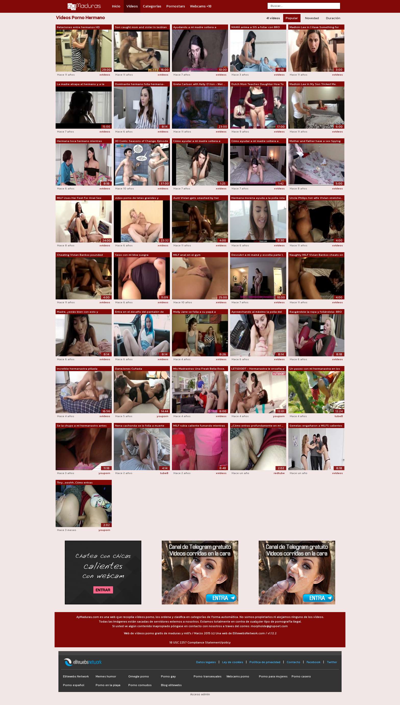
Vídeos (132, 6)
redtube (279, 473)
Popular (292, 18)
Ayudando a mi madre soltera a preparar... (194, 27)
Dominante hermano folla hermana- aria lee (139, 84)
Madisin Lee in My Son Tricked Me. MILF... (313, 84)
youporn (162, 416)
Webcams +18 (200, 6)
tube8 (339, 416)
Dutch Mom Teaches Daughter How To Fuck (257, 84)
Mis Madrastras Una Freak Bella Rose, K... (199, 369)
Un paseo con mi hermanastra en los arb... (315, 369)
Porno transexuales (207, 676)
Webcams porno (237, 676)
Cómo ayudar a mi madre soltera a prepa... (196, 141)
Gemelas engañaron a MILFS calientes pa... (316, 425)
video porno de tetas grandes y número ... (137, 198)
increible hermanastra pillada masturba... (77, 369)
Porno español (73, 685)
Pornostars (175, 6)
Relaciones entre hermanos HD (78, 27)
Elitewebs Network (76, 676)
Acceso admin (200, 694)
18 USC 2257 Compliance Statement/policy (200, 642)
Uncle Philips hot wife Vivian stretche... (316, 198)
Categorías (152, 6)
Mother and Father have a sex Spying (315, 141)
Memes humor (106, 676)
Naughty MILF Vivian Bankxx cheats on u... (316, 255)
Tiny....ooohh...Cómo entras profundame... (75, 482)
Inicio (116, 6)
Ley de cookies (232, 662)
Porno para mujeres (273, 676)
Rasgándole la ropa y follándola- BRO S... (316, 312)
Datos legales (206, 662)
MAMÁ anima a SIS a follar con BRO (255, 27)
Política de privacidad (264, 662)
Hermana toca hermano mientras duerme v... (79, 141)
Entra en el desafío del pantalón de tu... (139, 312)
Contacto (293, 662)
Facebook (313, 662)
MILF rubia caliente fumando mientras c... (199, 425)
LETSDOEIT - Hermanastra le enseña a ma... (257, 369)
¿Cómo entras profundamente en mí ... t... (257, 425)
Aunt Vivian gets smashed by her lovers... (196, 198)
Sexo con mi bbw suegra (131, 255)
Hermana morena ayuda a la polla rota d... (258, 198)
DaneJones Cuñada (128, 369)
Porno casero (301, 676)
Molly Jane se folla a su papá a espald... (194, 312)
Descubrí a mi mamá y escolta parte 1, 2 (257, 255)
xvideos (104, 74)
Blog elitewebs (171, 685)
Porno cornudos (140, 685)
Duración (333, 18)
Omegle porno (138, 676)
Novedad (312, 18)
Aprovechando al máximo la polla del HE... (256, 312)
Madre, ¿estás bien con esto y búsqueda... (77, 312)
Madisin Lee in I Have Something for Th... (314, 27)
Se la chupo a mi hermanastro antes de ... (82, 425)
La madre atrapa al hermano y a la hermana (80, 84)
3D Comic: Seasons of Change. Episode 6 (141, 141)
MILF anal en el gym (187, 255)
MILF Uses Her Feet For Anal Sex (79, 198)
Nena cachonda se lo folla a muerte (139, 425)
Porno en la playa (108, 685)
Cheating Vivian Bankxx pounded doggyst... (80, 255)
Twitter (332, 662)
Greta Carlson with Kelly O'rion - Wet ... (199, 84)
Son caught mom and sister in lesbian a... (141, 27)
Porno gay (168, 676)
